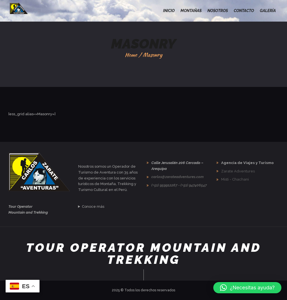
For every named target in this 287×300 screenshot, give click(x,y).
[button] (247, 287)
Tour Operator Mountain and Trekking (143, 253)
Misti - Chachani (235, 179)
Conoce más (93, 206)
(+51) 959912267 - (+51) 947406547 (179, 185)
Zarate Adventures (238, 171)
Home (131, 54)
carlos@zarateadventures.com (177, 177)
